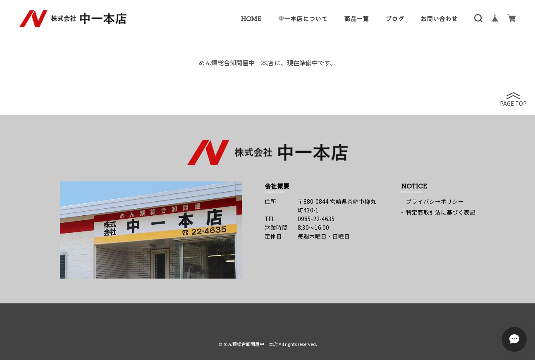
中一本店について (302, 18)
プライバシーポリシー (435, 201)
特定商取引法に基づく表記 (440, 212)
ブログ (394, 18)
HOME (251, 18)
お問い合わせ (439, 18)
